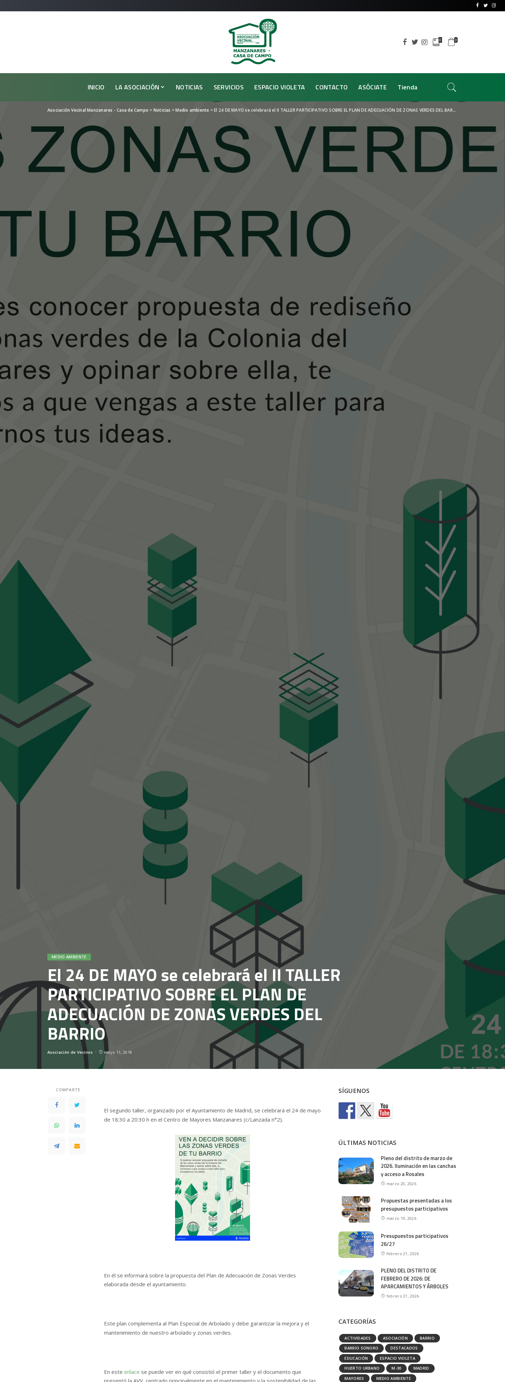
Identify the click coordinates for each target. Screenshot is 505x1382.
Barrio (427, 1338)
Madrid (421, 1368)
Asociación (395, 1338)
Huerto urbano (361, 1368)
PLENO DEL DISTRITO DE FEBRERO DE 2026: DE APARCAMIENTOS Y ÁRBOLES (415, 1278)
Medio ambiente (69, 957)
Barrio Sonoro (361, 1348)
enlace (132, 1371)
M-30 (396, 1368)
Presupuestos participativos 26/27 (414, 1240)
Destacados (404, 1348)
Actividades (357, 1338)
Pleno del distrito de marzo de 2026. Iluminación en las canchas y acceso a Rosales (418, 1166)
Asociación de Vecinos (70, 1052)
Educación (356, 1358)
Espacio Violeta (397, 1358)
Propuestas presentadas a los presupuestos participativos (416, 1204)
